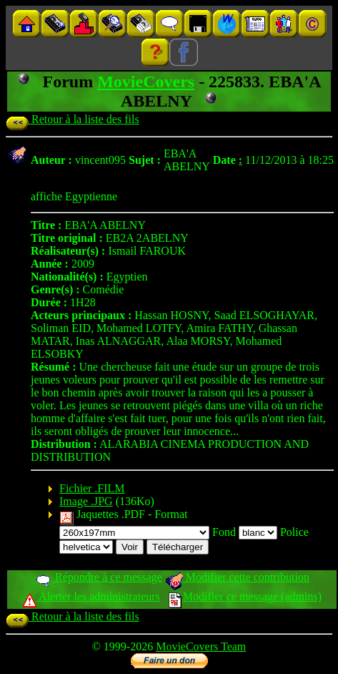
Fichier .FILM (92, 488)
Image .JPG (86, 501)
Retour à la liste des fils (72, 119)
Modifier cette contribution (237, 577)
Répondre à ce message (98, 577)
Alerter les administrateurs (91, 596)
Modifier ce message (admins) (245, 596)
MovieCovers (145, 81)
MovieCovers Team (201, 646)
